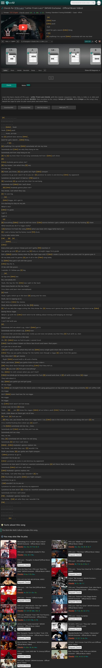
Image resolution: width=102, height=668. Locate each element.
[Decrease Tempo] (2, 41)
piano (12, 70)
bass (40, 70)
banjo (33, 70)
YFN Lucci (19, 8)
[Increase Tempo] (18, 41)
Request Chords (75, 555)
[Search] (93, 3)
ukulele (19, 70)
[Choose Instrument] (44, 70)
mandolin (26, 70)
